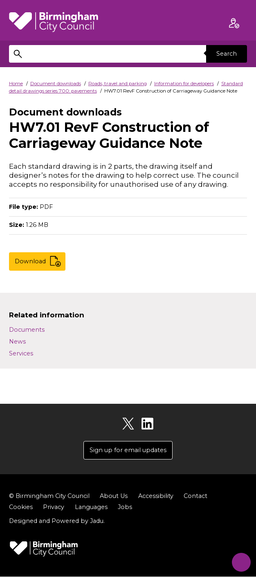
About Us (114, 496)
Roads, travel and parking (117, 83)
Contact (195, 496)
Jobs (125, 507)
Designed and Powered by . (57, 521)
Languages (91, 507)
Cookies (21, 507)
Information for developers (184, 83)
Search (226, 53)
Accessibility (155, 496)
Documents (27, 329)
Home (16, 83)
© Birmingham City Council (49, 496)
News (17, 341)
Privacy (53, 507)
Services (21, 353)
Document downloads (55, 83)
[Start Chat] (239, 560)
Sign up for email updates (128, 450)
